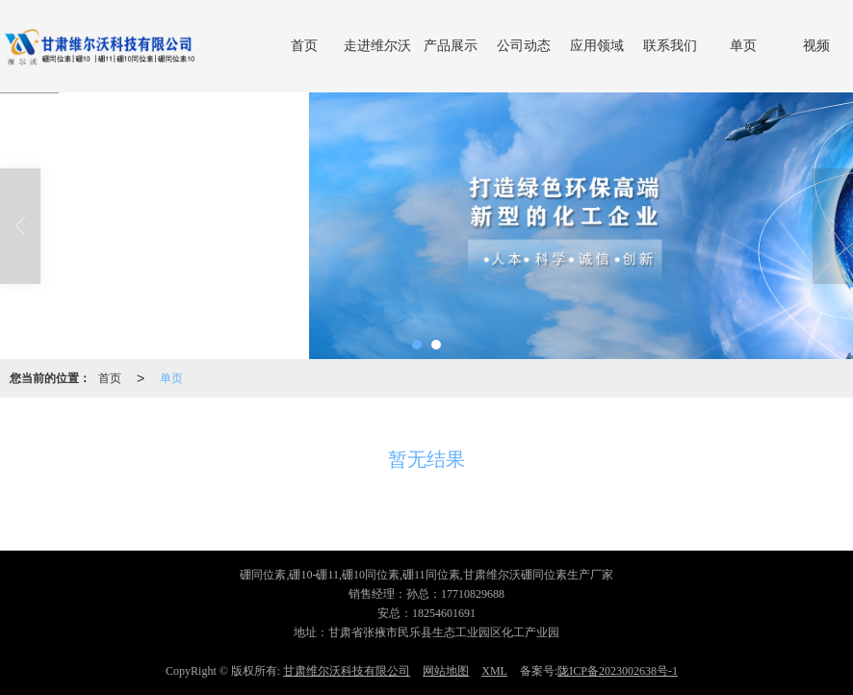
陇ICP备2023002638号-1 (617, 671)
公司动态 (524, 46)
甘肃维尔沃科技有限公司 (346, 671)
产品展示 (451, 46)
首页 (304, 46)
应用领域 (597, 46)
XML (494, 671)
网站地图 (446, 671)
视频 (816, 46)
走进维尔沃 (377, 46)
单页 (743, 46)
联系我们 (670, 46)
